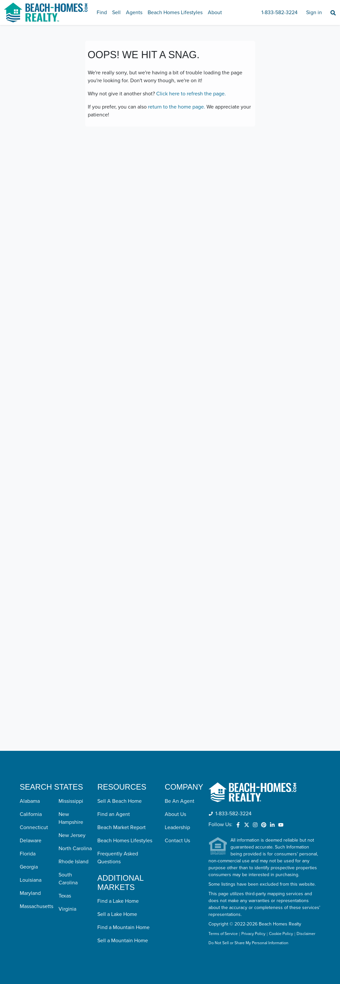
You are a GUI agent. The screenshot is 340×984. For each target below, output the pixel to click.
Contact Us (177, 840)
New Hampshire (71, 818)
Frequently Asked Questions (117, 857)
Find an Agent (113, 814)
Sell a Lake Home (117, 914)
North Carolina (75, 848)
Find (102, 12)
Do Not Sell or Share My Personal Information (248, 943)
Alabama (30, 801)
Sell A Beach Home (119, 801)
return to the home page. (176, 107)
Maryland (30, 893)
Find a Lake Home (118, 901)
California (31, 814)
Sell (116, 12)
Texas (65, 896)
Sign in (314, 12)
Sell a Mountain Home (122, 940)
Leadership (177, 827)
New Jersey (72, 835)
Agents (134, 12)
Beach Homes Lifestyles (175, 12)
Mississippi (71, 801)
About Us (175, 814)
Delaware (30, 840)
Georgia (29, 867)
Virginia (67, 909)
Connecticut (34, 827)
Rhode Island (73, 861)
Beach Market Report (121, 827)
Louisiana (30, 880)
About (215, 12)
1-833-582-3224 (279, 12)
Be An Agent (179, 801)
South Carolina (68, 879)
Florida (28, 853)
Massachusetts (36, 906)
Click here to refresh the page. (191, 93)
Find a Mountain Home (123, 927)
